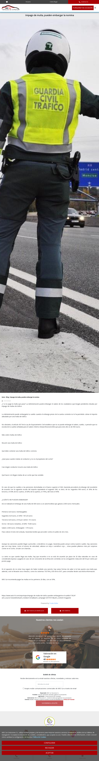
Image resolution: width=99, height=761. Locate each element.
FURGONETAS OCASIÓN (83, 8)
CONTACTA (83, 2)
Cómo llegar (54, 2)
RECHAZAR (49, 748)
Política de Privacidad (69, 699)
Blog (7, 397)
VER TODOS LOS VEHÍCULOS (34, 611)
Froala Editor (53, 603)
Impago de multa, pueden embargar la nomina (24, 397)
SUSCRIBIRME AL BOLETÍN (49, 703)
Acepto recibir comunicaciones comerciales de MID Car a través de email (50, 688)
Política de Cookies (39, 737)
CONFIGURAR (49, 743)
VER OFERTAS (65, 611)
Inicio (3, 397)
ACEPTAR (49, 753)
